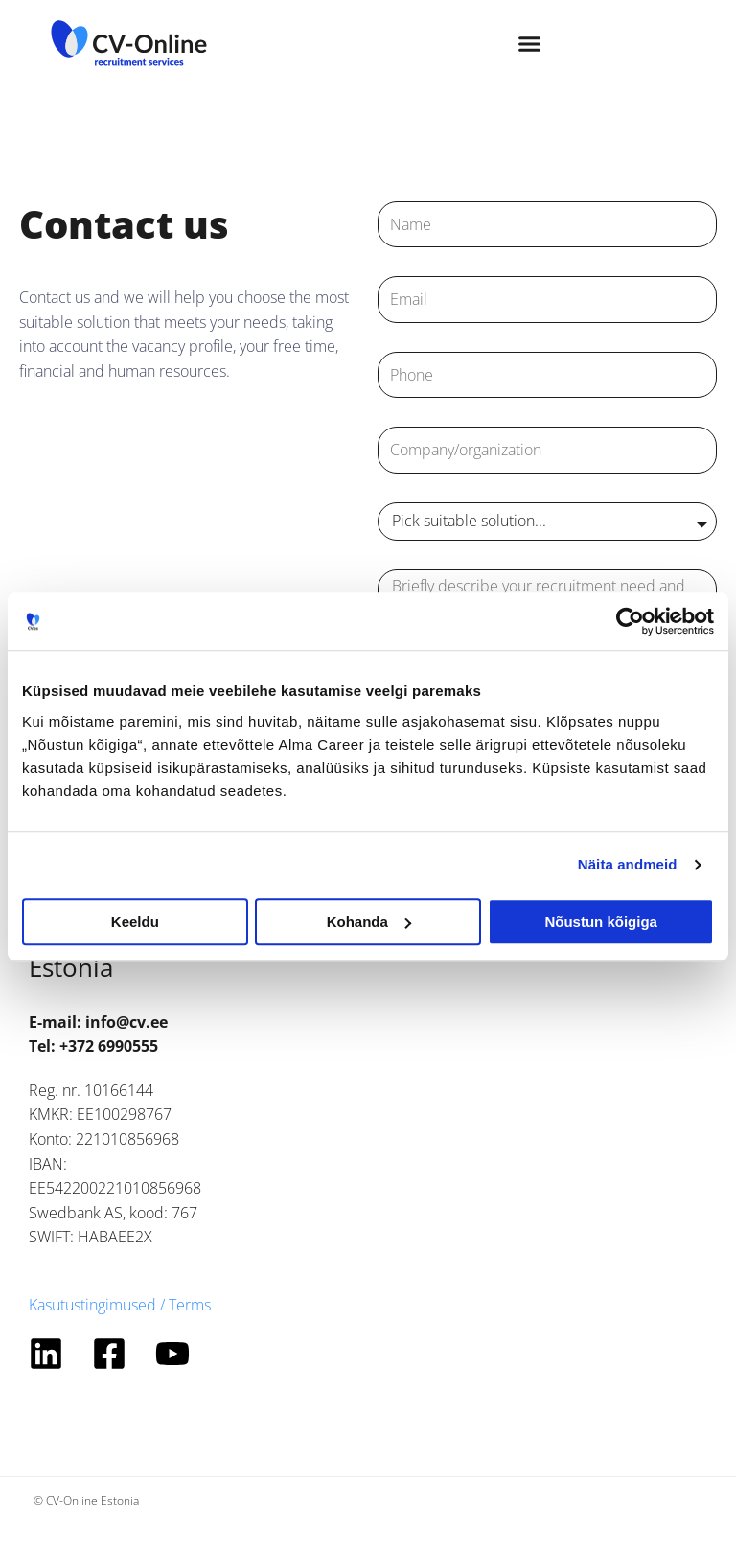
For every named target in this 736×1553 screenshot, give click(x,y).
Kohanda (369, 922)
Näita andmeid (628, 864)
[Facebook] (109, 1353)
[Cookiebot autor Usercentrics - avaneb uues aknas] (630, 621)
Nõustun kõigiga (600, 922)
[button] (530, 43)
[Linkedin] (46, 1353)
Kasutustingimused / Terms (120, 1304)
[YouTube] (172, 1353)
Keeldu (135, 922)
